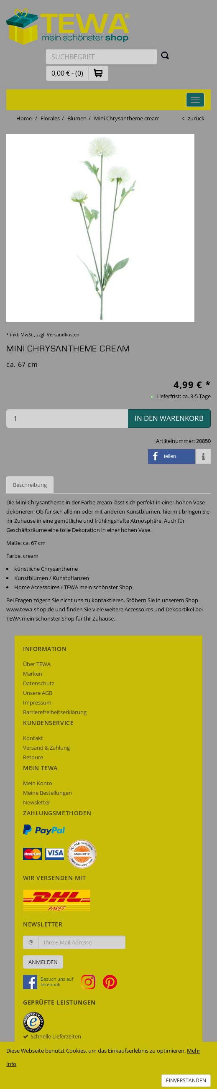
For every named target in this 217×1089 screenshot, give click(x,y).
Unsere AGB (37, 693)
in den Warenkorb (169, 418)
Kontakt (33, 738)
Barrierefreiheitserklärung (55, 712)
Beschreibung (30, 485)
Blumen (77, 118)
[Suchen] (165, 55)
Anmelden (43, 962)
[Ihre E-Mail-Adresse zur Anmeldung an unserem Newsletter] (81, 942)
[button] (98, 73)
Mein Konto (37, 783)
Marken (32, 673)
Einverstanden (186, 1080)
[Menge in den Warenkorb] (67, 418)
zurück (196, 118)
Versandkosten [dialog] (63, 334)
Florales (50, 118)
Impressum (37, 702)
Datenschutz (38, 683)
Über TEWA (37, 664)
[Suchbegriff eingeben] (101, 56)
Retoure (33, 757)
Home (24, 118)
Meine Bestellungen (47, 792)
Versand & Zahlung (46, 747)
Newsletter (36, 802)
